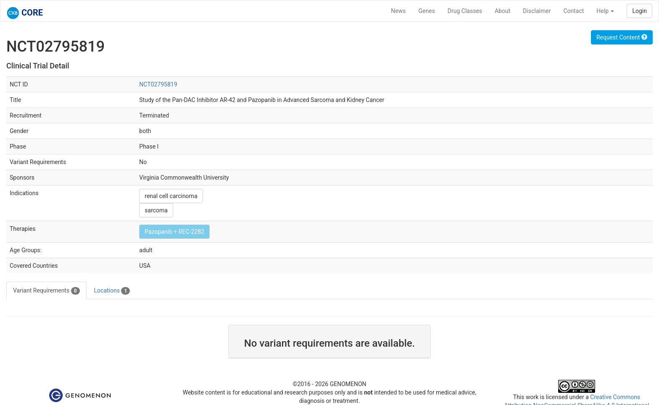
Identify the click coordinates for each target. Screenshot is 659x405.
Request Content (621, 37)
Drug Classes (465, 11)
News (398, 11)
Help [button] (605, 11)
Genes (427, 11)
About (502, 11)
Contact (573, 11)
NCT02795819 (158, 84)
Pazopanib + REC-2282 (174, 231)
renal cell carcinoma (171, 196)
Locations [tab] (112, 291)
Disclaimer (537, 11)
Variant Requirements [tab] (46, 291)
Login (639, 11)
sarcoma (156, 210)
